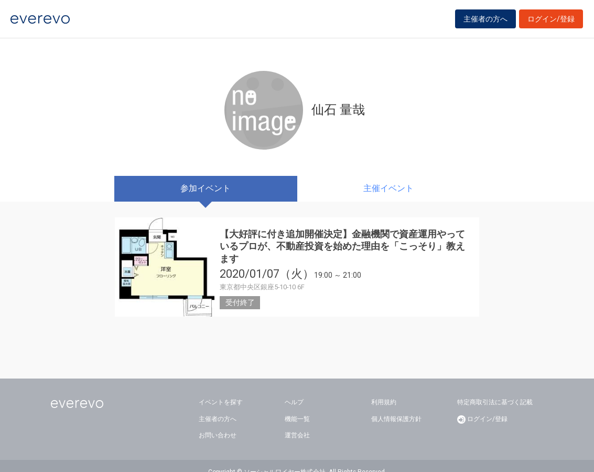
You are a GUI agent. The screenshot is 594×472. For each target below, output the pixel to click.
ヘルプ (294, 390)
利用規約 (383, 390)
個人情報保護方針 (396, 406)
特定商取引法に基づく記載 (495, 390)
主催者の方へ (485, 22)
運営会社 (297, 423)
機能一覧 (297, 406)
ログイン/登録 (551, 22)
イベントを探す (221, 390)
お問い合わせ (217, 423)
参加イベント (205, 188)
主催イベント (388, 188)
